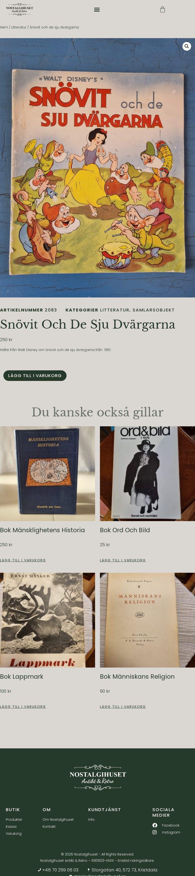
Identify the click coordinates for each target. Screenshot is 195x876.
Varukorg (14, 833)
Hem (4, 27)
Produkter (14, 819)
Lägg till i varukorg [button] (23, 560)
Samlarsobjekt (154, 310)
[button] (97, 9)
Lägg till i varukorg (35, 375)
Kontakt (49, 826)
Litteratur (18, 27)
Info (91, 819)
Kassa (11, 826)
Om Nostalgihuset (58, 819)
